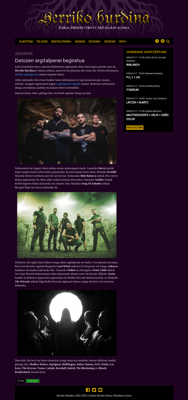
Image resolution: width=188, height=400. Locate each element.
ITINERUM (132, 89)
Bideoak (109, 41)
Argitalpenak (61, 41)
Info (122, 41)
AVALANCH (133, 64)
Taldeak (42, 41)
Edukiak (95, 41)
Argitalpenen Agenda (68, 83)
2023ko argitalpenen (26, 74)
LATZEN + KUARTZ (137, 102)
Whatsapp (32, 381)
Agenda (80, 41)
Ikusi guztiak (135, 127)
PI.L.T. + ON (133, 77)
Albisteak (26, 41)
